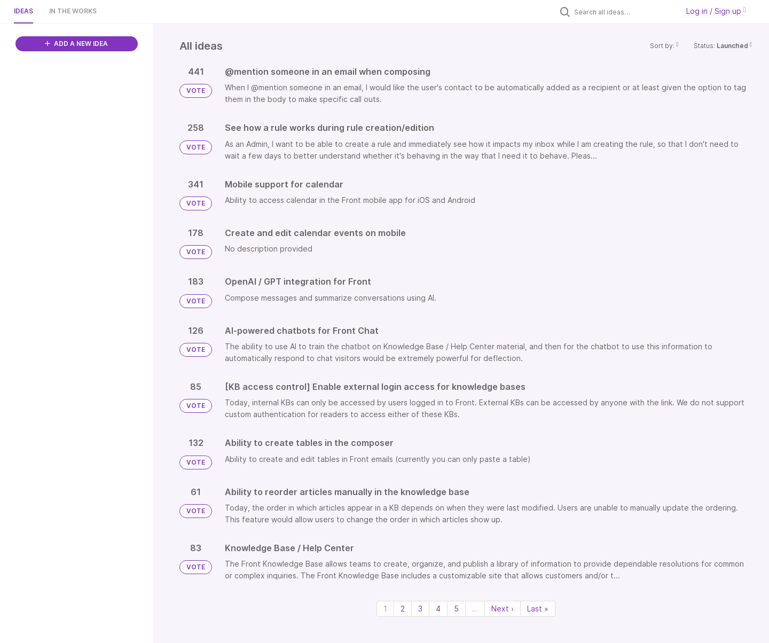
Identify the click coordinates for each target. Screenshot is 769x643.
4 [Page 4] (438, 608)
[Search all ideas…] (624, 11)
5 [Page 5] (456, 608)
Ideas (23, 11)
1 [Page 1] (385, 608)
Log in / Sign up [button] (716, 10)
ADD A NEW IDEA (76, 44)
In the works (73, 11)
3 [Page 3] (420, 608)
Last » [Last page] (537, 608)
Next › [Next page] (502, 608)
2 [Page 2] (403, 608)
